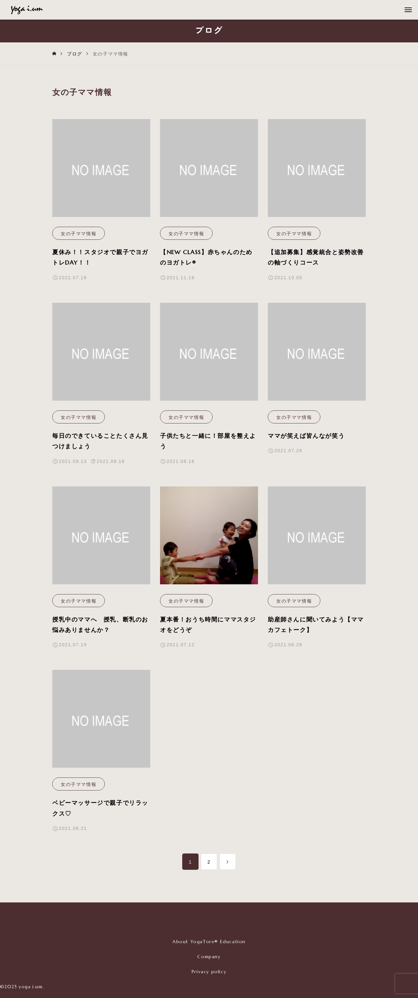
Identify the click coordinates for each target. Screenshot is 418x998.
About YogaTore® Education (209, 941)
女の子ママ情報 (78, 234)
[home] (54, 54)
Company (208, 957)
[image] (101, 173)
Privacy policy (209, 972)
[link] (227, 861)
